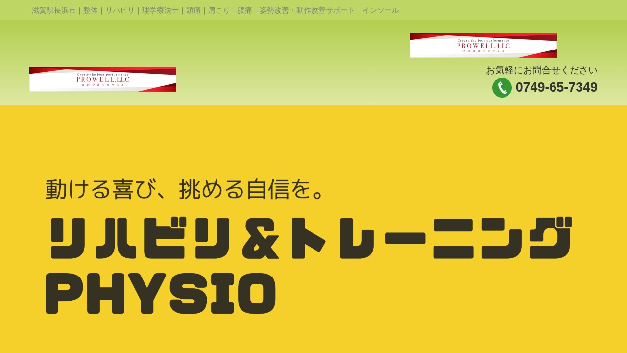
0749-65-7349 (557, 87)
